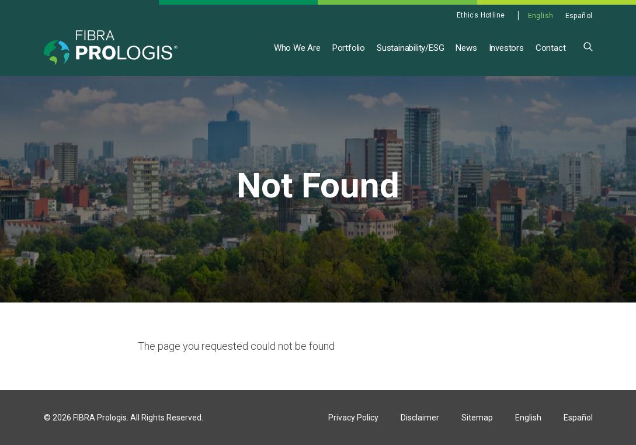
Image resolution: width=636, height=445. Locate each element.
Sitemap (477, 417)
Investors (506, 48)
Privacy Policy (353, 417)
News (466, 48)
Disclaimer (420, 417)
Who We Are (297, 48)
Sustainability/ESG (410, 48)
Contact (551, 48)
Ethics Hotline (481, 15)
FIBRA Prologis (100, 417)
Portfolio (348, 48)
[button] (588, 46)
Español (579, 16)
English (541, 16)
